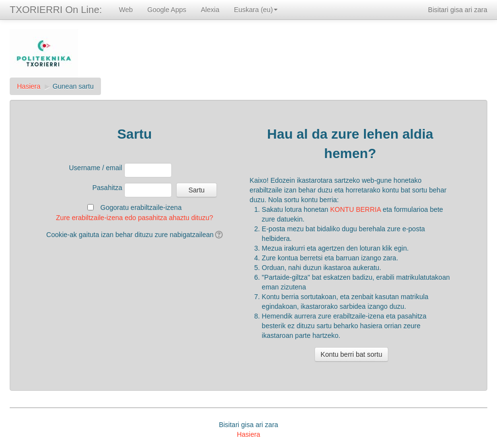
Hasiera (28, 86)
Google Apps (167, 10)
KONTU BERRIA (355, 209)
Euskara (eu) (256, 10)
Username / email (95, 168)
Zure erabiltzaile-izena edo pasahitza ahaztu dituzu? (134, 218)
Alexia (210, 10)
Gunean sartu (73, 86)
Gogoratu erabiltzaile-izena (141, 207)
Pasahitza (107, 187)
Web (126, 10)
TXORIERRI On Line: (56, 9)
